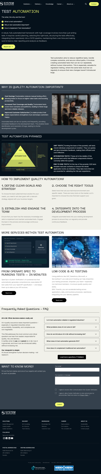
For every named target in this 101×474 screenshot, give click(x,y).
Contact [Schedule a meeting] (94, 4)
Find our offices (85, 426)
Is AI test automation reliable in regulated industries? (72, 320)
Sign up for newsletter (8, 435)
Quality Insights (7, 426)
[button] (85, 4)
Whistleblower (46, 462)
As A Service (25, 426)
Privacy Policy (84, 395)
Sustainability (84, 424)
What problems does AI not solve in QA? (72, 327)
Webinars (44, 426)
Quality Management (8, 424)
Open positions (65, 424)
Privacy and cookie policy (34, 462)
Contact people (85, 428)
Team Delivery (26, 428)
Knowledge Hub (46, 424)
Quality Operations (7, 428)
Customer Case (46, 428)
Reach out (8, 47)
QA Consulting (26, 424)
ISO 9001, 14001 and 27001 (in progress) (61, 462)
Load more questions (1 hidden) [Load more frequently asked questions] (72, 357)
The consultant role (66, 428)
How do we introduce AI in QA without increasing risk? (72, 334)
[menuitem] (27, 4)
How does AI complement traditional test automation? (72, 348)
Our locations (64, 426)
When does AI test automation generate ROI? (72, 341)
